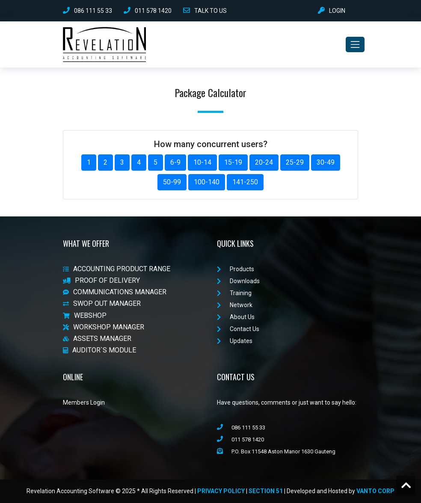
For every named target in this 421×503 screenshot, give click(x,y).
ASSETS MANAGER (97, 338)
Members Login (84, 402)
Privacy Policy (221, 491)
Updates (234, 340)
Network (234, 305)
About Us (236, 317)
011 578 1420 (148, 10)
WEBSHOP (85, 315)
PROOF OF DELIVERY (101, 280)
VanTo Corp (375, 491)
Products (235, 269)
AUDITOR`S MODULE (99, 350)
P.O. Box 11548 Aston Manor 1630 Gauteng (276, 451)
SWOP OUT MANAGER (102, 304)
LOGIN (331, 10)
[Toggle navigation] (355, 44)
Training (234, 293)
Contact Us (238, 328)
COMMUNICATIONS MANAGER (114, 292)
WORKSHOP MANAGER (103, 327)
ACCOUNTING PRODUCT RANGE (116, 269)
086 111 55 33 (87, 10)
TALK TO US (205, 10)
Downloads (238, 281)
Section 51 (266, 491)
